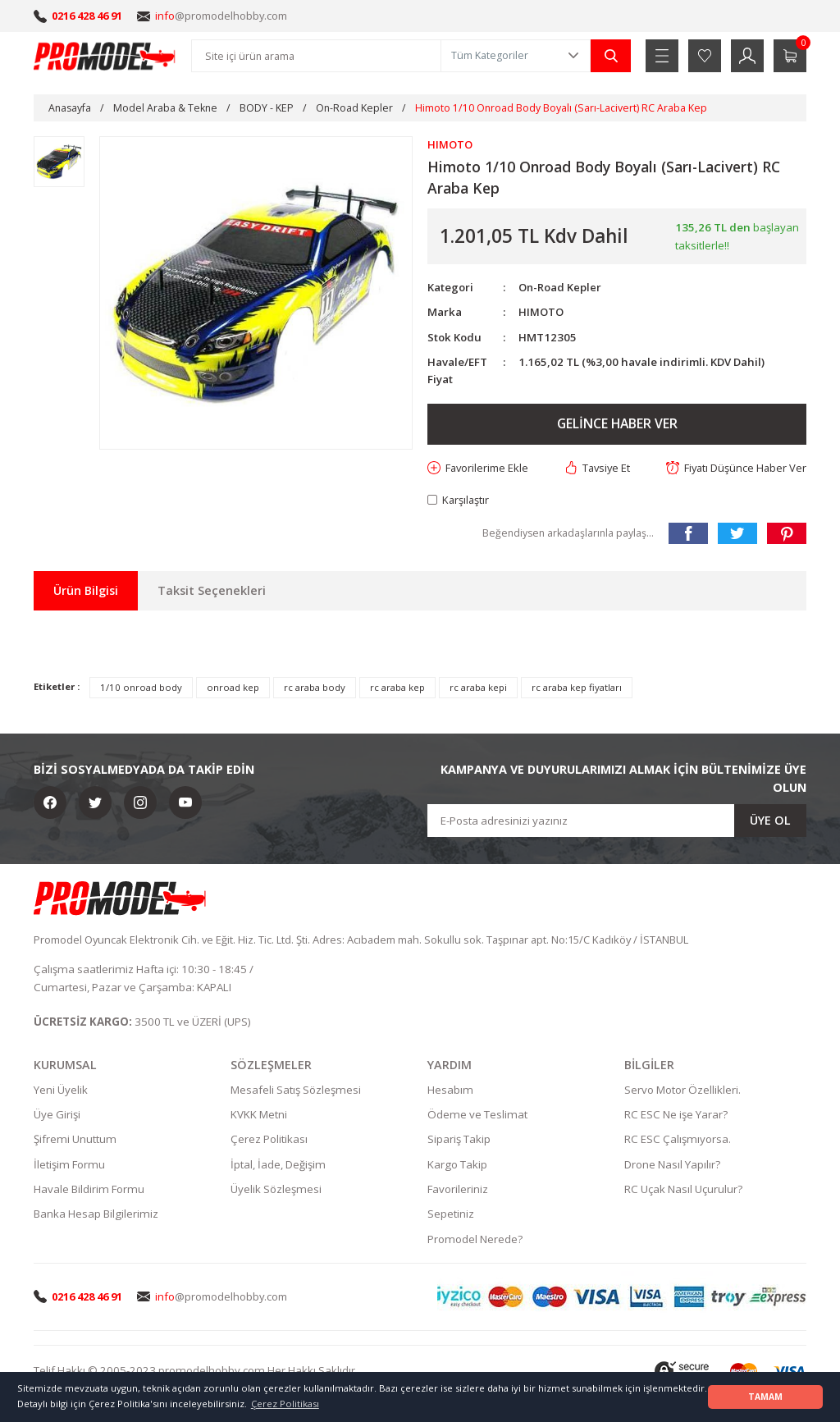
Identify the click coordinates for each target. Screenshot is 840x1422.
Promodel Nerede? (475, 1239)
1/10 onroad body (141, 689)
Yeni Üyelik (61, 1090)
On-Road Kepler (560, 287)
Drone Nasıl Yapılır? (672, 1165)
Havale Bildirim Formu (89, 1190)
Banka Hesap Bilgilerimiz (96, 1215)
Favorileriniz (457, 1190)
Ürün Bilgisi (85, 591)
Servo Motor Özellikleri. (682, 1090)
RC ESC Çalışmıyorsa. (677, 1140)
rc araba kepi (478, 689)
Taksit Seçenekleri (212, 591)
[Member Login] (747, 55)
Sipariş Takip (459, 1140)
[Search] (316, 55)
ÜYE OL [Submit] (770, 821)
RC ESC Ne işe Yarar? (676, 1116)
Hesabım (450, 1090)
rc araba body (314, 689)
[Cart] (790, 55)
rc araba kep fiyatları (577, 689)
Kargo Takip (457, 1165)
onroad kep (233, 689)
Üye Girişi (57, 1116)
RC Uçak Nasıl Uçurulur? (683, 1190)
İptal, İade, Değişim (278, 1165)
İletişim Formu (69, 1165)
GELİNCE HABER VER (616, 424)
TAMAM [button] (765, 1396)
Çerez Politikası (269, 1140)
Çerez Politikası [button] (285, 1403)
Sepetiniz (450, 1215)
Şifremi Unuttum (75, 1140)
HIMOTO (541, 312)
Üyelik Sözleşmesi (276, 1190)
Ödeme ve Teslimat (477, 1116)
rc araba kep (397, 689)
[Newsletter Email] (616, 821)
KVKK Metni (259, 1116)
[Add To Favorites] (479, 468)
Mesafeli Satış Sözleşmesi (296, 1090)
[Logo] (105, 55)
